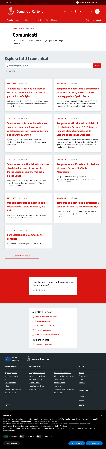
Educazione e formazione (62, 373)
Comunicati (11, 84)
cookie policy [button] (54, 421)
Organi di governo (11, 373)
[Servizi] (38, 20)
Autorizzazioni (59, 392)
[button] (101, 415)
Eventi (81, 400)
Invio (97, 65)
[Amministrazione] (14, 20)
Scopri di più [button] (12, 443)
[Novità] (28, 20)
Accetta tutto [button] (94, 443)
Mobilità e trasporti (35, 389)
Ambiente (57, 386)
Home (15, 28)
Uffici (6, 379)
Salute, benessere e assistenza (64, 389)
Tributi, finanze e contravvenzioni (59, 381)
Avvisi (81, 379)
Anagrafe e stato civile (37, 373)
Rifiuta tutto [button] (77, 443)
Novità (21, 28)
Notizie (81, 373)
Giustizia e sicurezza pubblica (64, 376)
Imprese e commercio (36, 379)
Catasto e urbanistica (36, 386)
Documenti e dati (10, 392)
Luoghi (81, 396)
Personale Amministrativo (13, 389)
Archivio (82, 382)
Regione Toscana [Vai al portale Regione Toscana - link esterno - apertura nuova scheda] (11, 2)
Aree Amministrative (12, 376)
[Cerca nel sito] (97, 11)
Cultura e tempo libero (37, 376)
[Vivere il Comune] (52, 20)
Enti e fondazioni (10, 382)
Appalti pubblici (34, 382)
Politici (7, 386)
